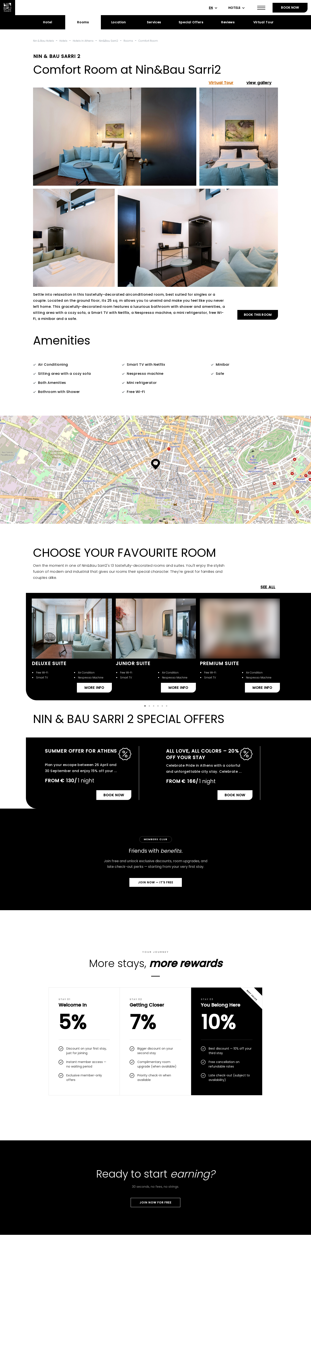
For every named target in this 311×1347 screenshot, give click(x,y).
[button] (156, 464)
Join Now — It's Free (155, 882)
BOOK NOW (290, 7)
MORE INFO (94, 687)
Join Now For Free (155, 1202)
